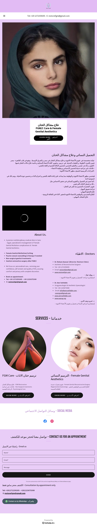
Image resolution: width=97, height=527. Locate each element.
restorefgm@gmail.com (17, 282)
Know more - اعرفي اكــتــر (67, 395)
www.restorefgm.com (63, 272)
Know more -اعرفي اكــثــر (18, 395)
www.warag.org (60, 298)
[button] (4, 16)
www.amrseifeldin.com (63, 296)
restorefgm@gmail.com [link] (59, 15)
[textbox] (48, 452)
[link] (48, 6)
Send (48, 475)
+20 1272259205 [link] (38, 15)
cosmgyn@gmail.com (63, 293)
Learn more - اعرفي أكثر (48, 138)
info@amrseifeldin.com (68, 290)
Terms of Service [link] (64, 481)
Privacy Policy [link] (54, 481)
